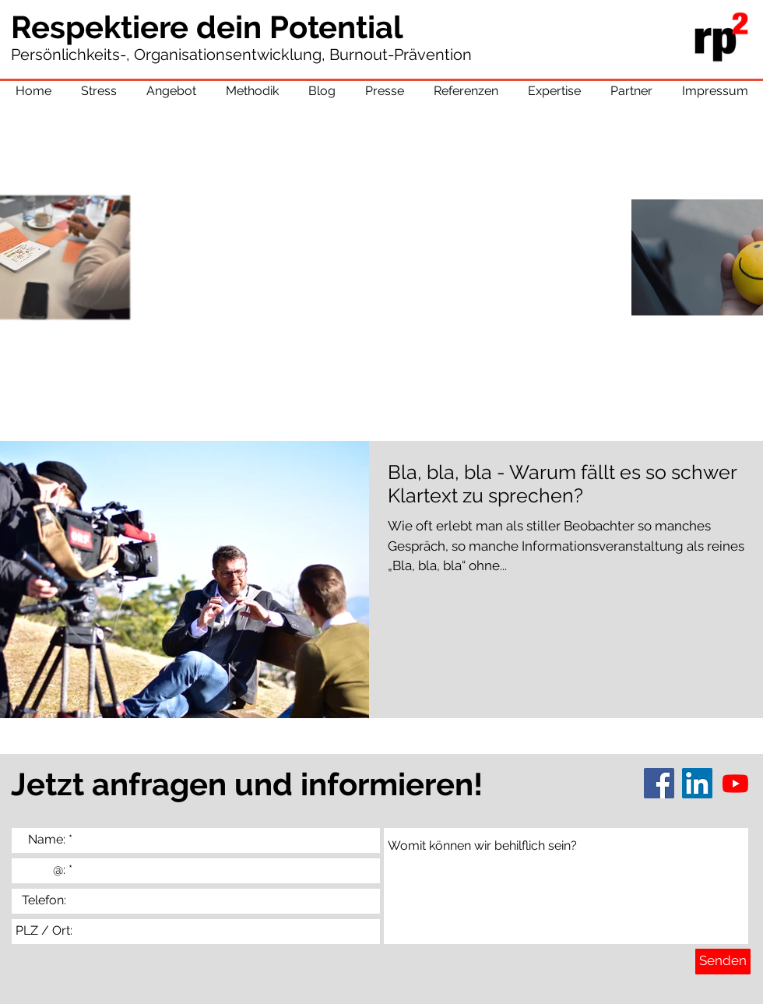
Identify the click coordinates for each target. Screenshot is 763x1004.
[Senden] (723, 961)
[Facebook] (659, 783)
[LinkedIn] (697, 783)
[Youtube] (735, 783)
